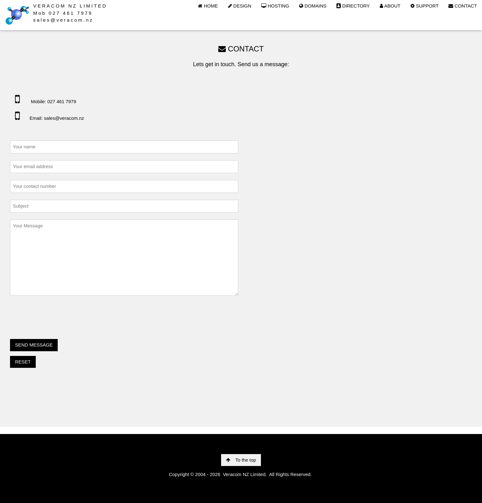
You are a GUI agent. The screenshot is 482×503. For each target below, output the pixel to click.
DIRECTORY (353, 5)
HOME (208, 5)
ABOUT (390, 5)
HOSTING (275, 5)
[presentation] (57, 315)
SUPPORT (424, 5)
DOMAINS (312, 5)
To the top (241, 460)
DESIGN (240, 5)
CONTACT (462, 5)
